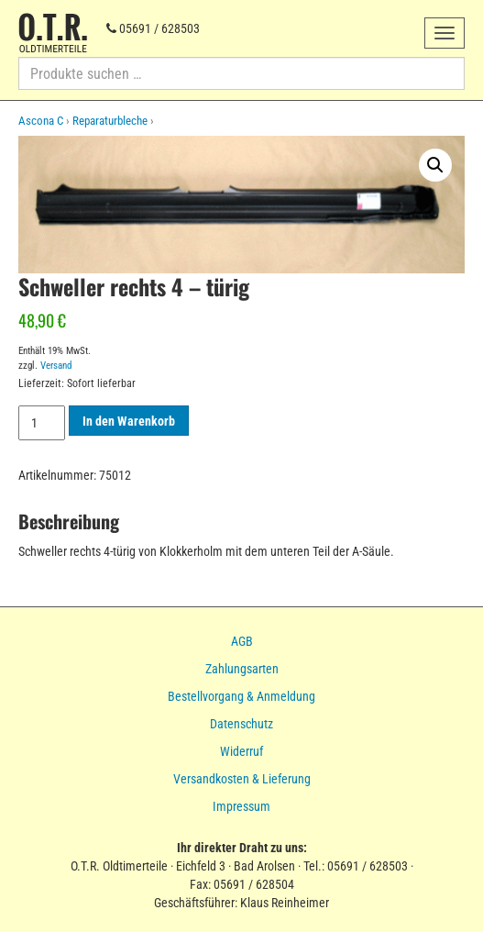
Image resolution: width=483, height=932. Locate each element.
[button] (435, 165)
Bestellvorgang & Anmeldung (241, 696)
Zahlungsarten (242, 668)
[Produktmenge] (41, 422)
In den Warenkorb (128, 421)
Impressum (241, 806)
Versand (55, 366)
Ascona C (40, 121)
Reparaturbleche (110, 121)
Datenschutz (241, 723)
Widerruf (241, 751)
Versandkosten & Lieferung (242, 778)
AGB (242, 641)
